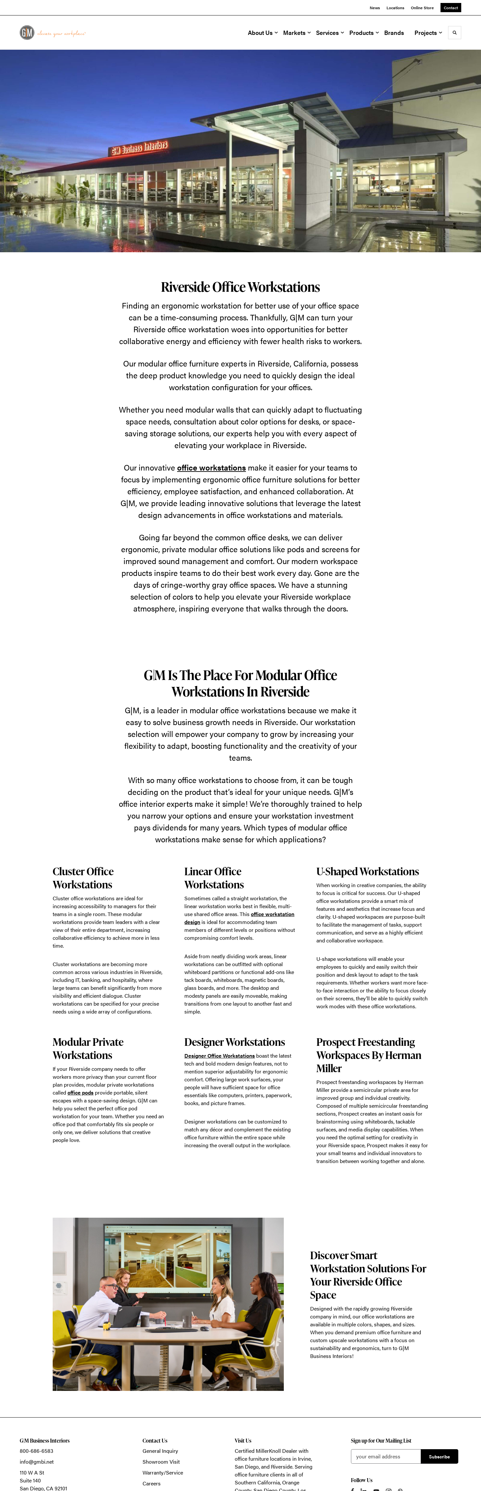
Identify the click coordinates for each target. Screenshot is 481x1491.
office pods (80, 1092)
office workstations (211, 467)
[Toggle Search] (454, 32)
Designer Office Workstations (219, 1055)
